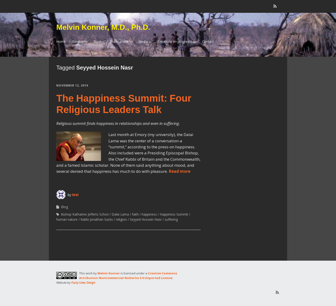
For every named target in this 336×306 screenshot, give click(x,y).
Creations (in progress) (175, 41)
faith (135, 214)
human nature (66, 219)
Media (143, 41)
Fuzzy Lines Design (83, 282)
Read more (179, 171)
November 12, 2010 (72, 85)
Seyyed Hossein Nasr (146, 219)
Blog (64, 207)
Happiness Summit (174, 214)
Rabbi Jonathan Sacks (97, 219)
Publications (119, 41)
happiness (149, 214)
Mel (75, 194)
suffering (171, 219)
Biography (79, 41)
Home (61, 41)
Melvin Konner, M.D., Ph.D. (103, 27)
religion (121, 219)
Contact (208, 41)
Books (99, 41)
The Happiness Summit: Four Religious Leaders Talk (123, 104)
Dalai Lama (120, 214)
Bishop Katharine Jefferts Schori (85, 214)
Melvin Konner (108, 273)
